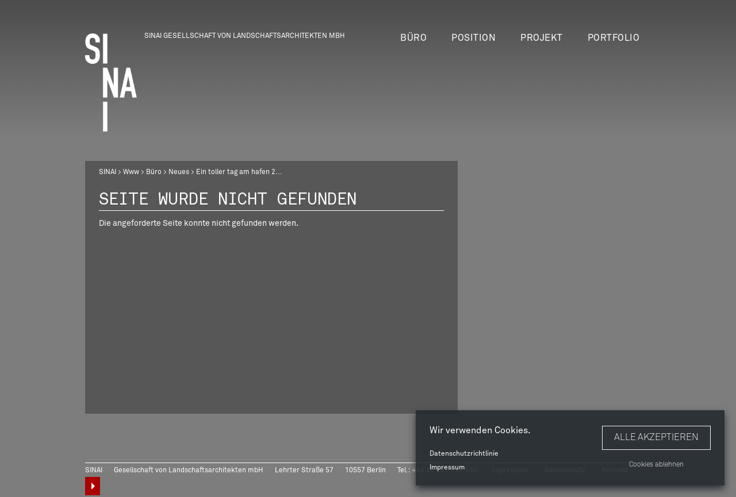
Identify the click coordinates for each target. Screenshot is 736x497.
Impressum (447, 467)
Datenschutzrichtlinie (464, 453)
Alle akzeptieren (656, 437)
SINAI (107, 172)
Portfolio (614, 38)
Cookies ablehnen (656, 464)
